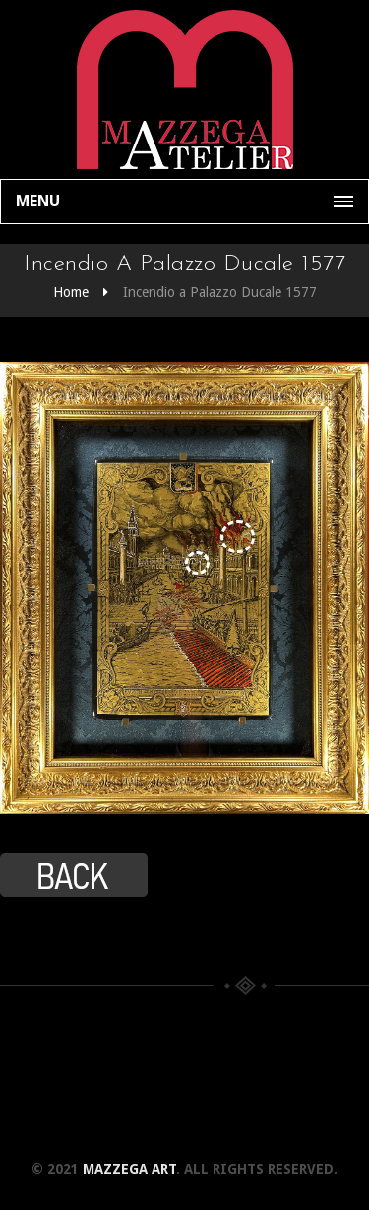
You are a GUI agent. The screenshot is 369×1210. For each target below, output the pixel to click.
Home (71, 292)
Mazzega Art (129, 1169)
